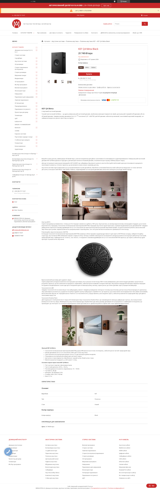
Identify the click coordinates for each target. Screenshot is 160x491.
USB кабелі (122, 459)
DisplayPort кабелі (125, 470)
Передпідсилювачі (21, 106)
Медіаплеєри (19, 78)
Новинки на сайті (124, 478)
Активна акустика (51, 445)
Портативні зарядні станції (23, 137)
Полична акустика (72, 41)
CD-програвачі (87, 459)
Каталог (47, 41)
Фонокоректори (20, 91)
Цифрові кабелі (124, 453)
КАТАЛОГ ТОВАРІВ (26, 33)
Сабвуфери (49, 470)
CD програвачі (19, 81)
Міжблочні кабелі (124, 448)
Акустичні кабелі (124, 445)
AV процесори (19, 103)
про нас (106, 5)
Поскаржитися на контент (99, 488)
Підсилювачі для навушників (24, 97)
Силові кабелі (123, 464)
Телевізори (18, 115)
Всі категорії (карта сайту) (127, 472)
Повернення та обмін (81, 33)
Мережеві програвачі (89, 461)
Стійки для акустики (51, 478)
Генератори (19, 143)
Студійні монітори (51, 450)
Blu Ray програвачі (21, 85)
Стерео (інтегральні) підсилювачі (93, 453)
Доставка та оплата (56, 33)
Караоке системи (20, 134)
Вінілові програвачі (21, 88)
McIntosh (17, 128)
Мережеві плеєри (20, 75)
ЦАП (16, 118)
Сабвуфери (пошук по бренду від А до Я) (23, 175)
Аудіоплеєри (19, 149)
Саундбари (18, 58)
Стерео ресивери (20, 72)
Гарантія (68, 33)
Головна (15, 33)
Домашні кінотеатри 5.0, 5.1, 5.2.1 (24, 51)
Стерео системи (20, 55)
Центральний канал (51, 459)
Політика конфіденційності (116, 488)
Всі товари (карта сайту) (127, 475)
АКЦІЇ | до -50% (137, 33)
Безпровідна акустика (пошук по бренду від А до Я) (23, 159)
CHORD (17, 131)
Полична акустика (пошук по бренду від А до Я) (21, 170)
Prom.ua (90, 486)
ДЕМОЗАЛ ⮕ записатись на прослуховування (115, 33)
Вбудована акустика (52, 464)
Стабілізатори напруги (22, 140)
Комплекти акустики (52, 475)
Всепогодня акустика (52, 467)
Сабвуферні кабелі (125, 456)
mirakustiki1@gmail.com (21, 230)
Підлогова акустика (51, 453)
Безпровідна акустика (52, 448)
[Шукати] (145, 24)
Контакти (94, 33)
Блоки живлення (20, 146)
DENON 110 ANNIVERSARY (23, 124)
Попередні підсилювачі (89, 472)
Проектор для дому (15, 459)
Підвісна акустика (51, 461)
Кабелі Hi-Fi (18, 121)
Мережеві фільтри (125, 467)
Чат (151, 486)
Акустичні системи (58, 41)
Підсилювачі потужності (22, 109)
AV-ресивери (19, 64)
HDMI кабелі (123, 450)
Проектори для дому (21, 112)
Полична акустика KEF (88, 41)
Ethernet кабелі (124, 461)
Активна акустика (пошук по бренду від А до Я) (24, 154)
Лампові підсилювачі (21, 100)
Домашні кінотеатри (15, 445)
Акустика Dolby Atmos (52, 472)
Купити (89, 74)
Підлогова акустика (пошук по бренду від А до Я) (22, 165)
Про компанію (41, 33)
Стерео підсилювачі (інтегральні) (21, 68)
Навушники (18, 94)
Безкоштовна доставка (85, 84)
